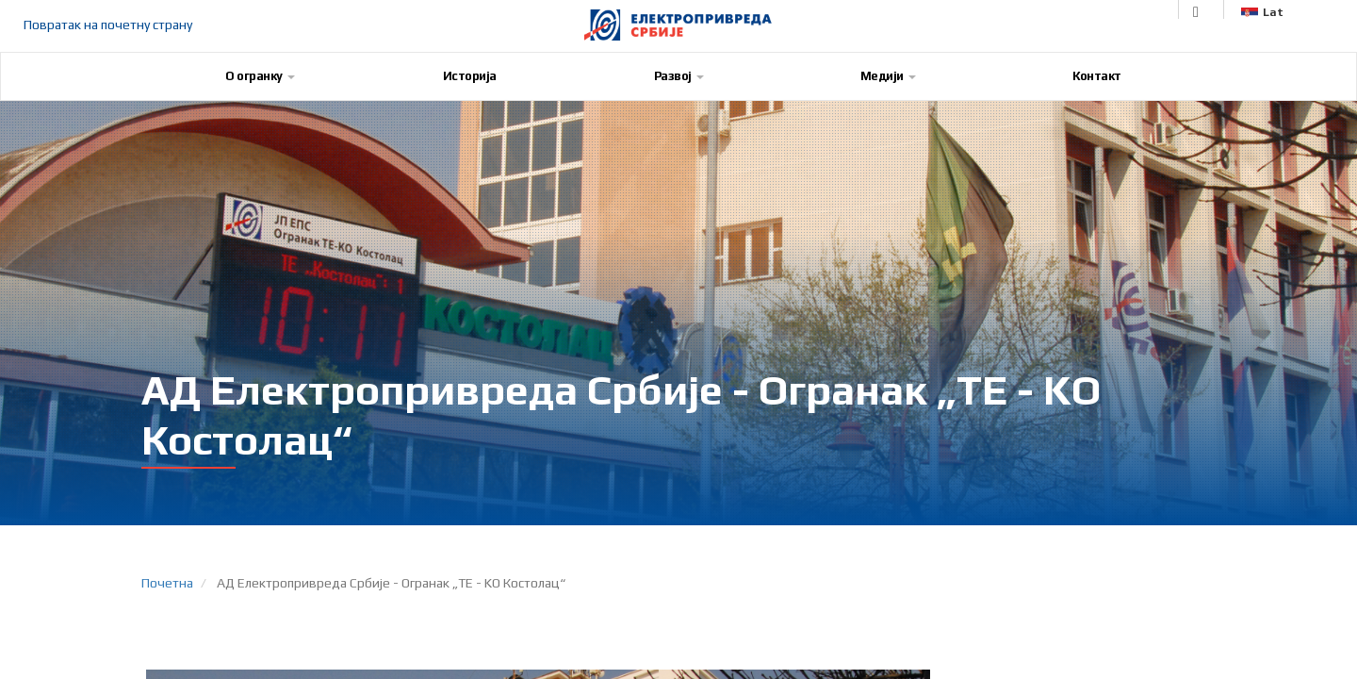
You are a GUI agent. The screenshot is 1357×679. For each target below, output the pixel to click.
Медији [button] (888, 76)
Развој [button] (679, 76)
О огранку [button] (260, 76)
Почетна (167, 582)
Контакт (1096, 76)
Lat (1262, 12)
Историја (470, 76)
